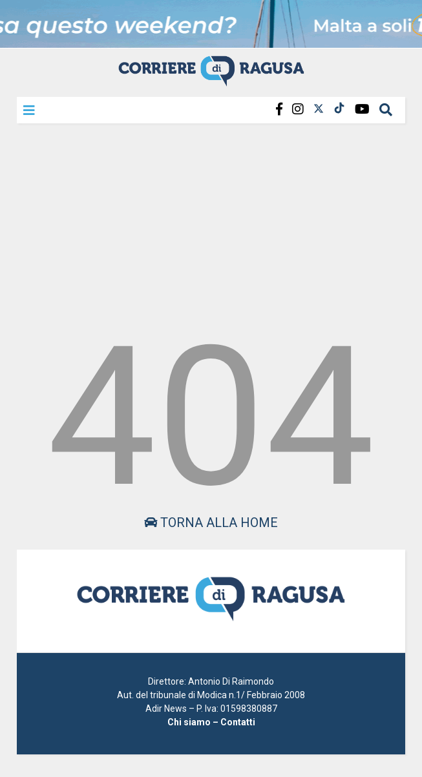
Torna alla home (211, 522)
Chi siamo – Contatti (211, 722)
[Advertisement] (211, 222)
